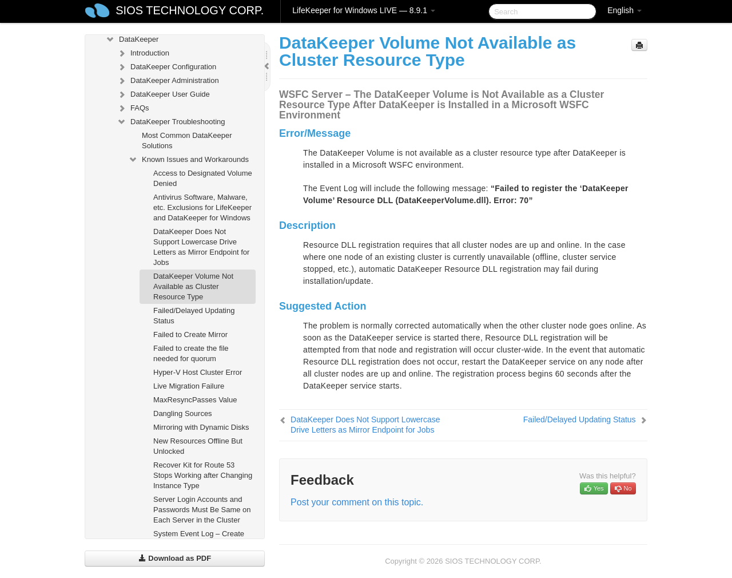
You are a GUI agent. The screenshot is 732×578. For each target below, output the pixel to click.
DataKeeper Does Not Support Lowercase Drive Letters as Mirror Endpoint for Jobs (201, 247)
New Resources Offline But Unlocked (197, 446)
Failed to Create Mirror (190, 334)
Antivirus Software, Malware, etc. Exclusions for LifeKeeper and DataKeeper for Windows (202, 207)
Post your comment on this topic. (357, 502)
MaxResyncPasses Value (195, 399)
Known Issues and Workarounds (188, 160)
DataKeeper (131, 39)
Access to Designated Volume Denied (202, 178)
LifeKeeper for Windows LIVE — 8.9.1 (363, 10)
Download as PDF (174, 558)
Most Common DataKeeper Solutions (187, 140)
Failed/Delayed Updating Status (193, 315)
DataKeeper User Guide (163, 94)
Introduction (143, 53)
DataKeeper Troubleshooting (171, 122)
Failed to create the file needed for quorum (191, 353)
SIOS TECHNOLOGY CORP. (190, 10)
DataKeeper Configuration (166, 67)
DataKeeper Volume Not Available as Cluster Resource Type (193, 286)
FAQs (133, 108)
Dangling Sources (182, 413)
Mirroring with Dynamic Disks (201, 427)
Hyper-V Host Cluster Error (197, 372)
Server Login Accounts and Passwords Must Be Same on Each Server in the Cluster (202, 509)
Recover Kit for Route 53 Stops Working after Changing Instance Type (202, 475)
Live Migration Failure (188, 386)
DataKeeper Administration (168, 81)
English (624, 10)
